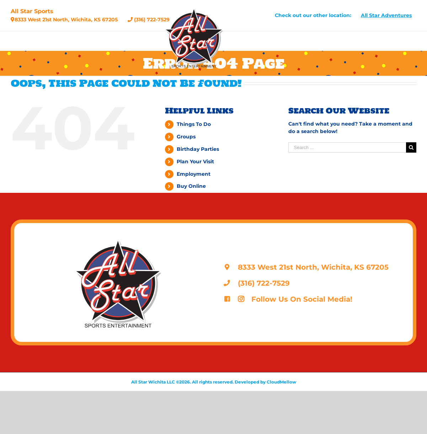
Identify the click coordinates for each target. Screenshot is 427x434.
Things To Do (194, 124)
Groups (186, 136)
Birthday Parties (198, 149)
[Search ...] (347, 147)
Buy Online (191, 186)
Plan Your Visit (195, 161)
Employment (193, 174)
